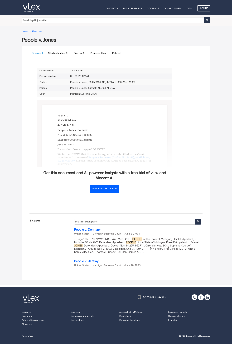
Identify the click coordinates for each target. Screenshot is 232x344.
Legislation (27, 312)
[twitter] (194, 297)
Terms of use (27, 336)
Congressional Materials (82, 316)
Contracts (27, 316)
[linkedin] (207, 297)
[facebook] (201, 297)
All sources (27, 324)
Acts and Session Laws (33, 320)
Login (189, 8)
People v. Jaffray (86, 261)
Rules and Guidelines (129, 320)
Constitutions (77, 320)
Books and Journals (177, 312)
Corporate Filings (176, 316)
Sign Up (203, 8)
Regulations (125, 316)
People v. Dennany (87, 229)
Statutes (172, 320)
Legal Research (132, 8)
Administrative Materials (131, 312)
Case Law (75, 312)
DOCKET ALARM (172, 8)
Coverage (153, 8)
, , (104, 159)
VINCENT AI (112, 8)
